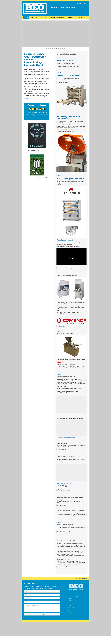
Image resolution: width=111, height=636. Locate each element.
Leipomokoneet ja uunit (41, 17)
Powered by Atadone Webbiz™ (81, 578)
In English (85, 3)
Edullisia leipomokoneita (58, 17)
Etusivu (26, 17)
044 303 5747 (70, 607)
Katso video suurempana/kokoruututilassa (65, 414)
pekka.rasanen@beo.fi (72, 614)
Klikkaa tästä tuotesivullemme (63, 531)
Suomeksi (79, 3)
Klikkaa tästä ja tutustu (62, 505)
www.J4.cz (67, 559)
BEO (31, 17)
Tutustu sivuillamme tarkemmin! (64, 566)
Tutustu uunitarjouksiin (62, 449)
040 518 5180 (70, 605)
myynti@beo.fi (70, 612)
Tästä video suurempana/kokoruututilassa (65, 483)
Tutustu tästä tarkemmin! (62, 82)
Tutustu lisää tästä (61, 326)
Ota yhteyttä (82, 17)
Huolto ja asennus (72, 17)
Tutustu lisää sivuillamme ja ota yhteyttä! (66, 267)
